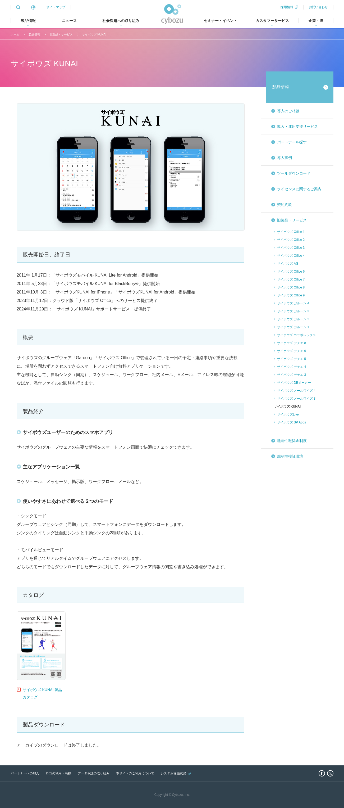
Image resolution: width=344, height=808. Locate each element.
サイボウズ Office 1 (291, 232)
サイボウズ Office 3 (291, 248)
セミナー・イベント (220, 21)
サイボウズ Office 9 (291, 295)
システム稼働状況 (173, 773)
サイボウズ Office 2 (291, 240)
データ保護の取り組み (93, 773)
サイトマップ (55, 7)
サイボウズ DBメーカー (294, 383)
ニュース (69, 21)
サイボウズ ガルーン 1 (293, 327)
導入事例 (284, 158)
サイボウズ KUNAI (94, 34)
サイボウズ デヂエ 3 (291, 375)
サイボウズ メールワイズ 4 (296, 390)
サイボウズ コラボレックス (296, 335)
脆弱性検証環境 (290, 456)
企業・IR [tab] (316, 21)
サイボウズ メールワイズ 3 (296, 398)
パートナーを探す (292, 142)
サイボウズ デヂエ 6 (291, 351)
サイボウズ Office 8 (291, 287)
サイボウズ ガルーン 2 (293, 319)
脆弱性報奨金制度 (292, 441)
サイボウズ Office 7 (291, 279)
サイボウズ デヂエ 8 (291, 343)
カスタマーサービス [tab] (272, 21)
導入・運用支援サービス (297, 126)
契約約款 (284, 204)
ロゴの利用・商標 (58, 773)
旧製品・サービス (61, 34)
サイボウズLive (288, 414)
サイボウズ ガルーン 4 (293, 303)
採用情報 (287, 7)
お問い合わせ (318, 7)
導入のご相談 (288, 111)
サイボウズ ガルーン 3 (293, 311)
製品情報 (34, 34)
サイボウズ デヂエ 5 (291, 359)
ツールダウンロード (293, 173)
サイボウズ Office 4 (291, 256)
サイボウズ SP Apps (291, 422)
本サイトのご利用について (135, 773)
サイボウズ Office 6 (291, 271)
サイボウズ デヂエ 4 (291, 367)
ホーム (15, 34)
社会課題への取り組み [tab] (120, 21)
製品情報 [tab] (28, 21)
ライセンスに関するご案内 (299, 189)
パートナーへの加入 (25, 773)
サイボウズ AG (288, 263)
